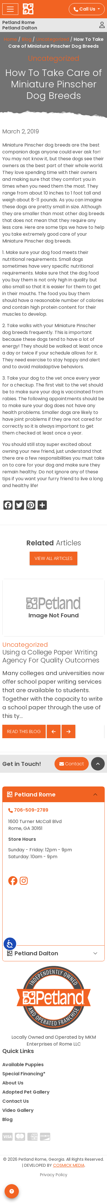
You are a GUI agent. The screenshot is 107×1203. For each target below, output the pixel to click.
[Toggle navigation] (10, 9)
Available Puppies (23, 1064)
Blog (26, 39)
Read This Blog (24, 731)
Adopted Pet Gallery (26, 1092)
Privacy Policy (53, 1175)
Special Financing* (23, 1073)
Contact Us (15, 1101)
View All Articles (53, 558)
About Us (12, 1083)
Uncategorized (52, 39)
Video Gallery (18, 1110)
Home (10, 39)
